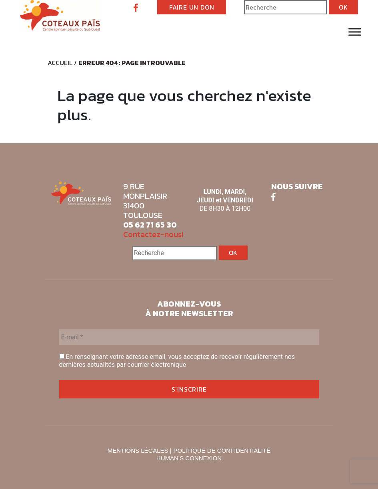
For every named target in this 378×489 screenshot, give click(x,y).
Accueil (60, 62)
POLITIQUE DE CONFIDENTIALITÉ (222, 450)
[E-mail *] (189, 337)
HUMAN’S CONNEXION (189, 458)
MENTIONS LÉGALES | (140, 450)
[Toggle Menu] (354, 32)
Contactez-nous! (153, 234)
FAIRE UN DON (191, 7)
